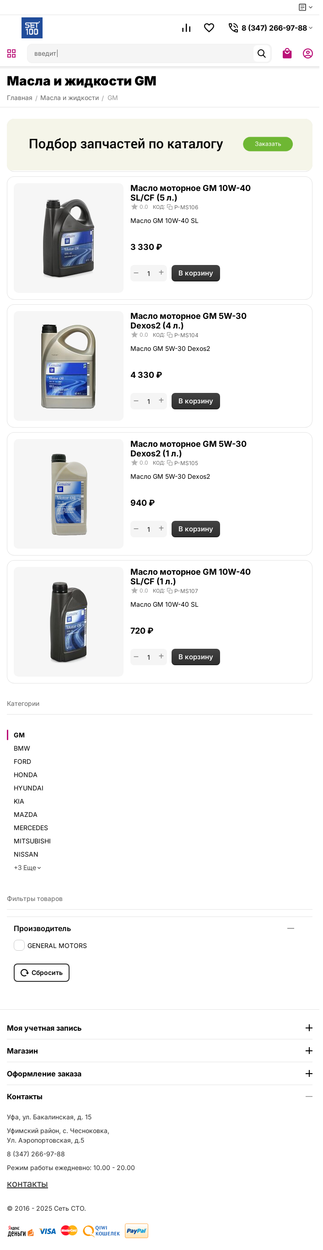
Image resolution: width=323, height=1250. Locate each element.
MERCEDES (31, 828)
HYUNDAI (28, 788)
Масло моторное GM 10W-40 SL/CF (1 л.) (190, 576)
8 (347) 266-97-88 (36, 1154)
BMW (22, 748)
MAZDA (26, 814)
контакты (27, 1183)
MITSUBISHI (32, 841)
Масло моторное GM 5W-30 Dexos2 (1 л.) (188, 448)
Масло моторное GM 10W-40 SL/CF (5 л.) (190, 192)
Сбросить (42, 973)
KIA (19, 801)
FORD (22, 761)
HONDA (26, 775)
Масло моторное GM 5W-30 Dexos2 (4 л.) (188, 320)
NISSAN (26, 854)
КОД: (159, 207)
